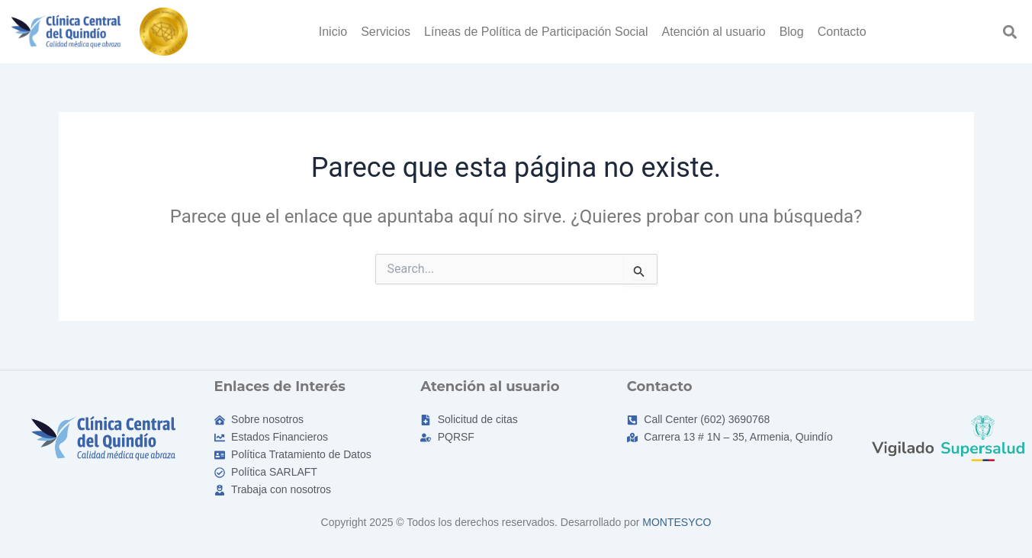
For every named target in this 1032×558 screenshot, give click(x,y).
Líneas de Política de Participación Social (536, 31)
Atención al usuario (714, 31)
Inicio (333, 31)
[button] (1010, 31)
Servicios (385, 31)
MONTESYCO (676, 522)
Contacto (842, 31)
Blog (792, 31)
